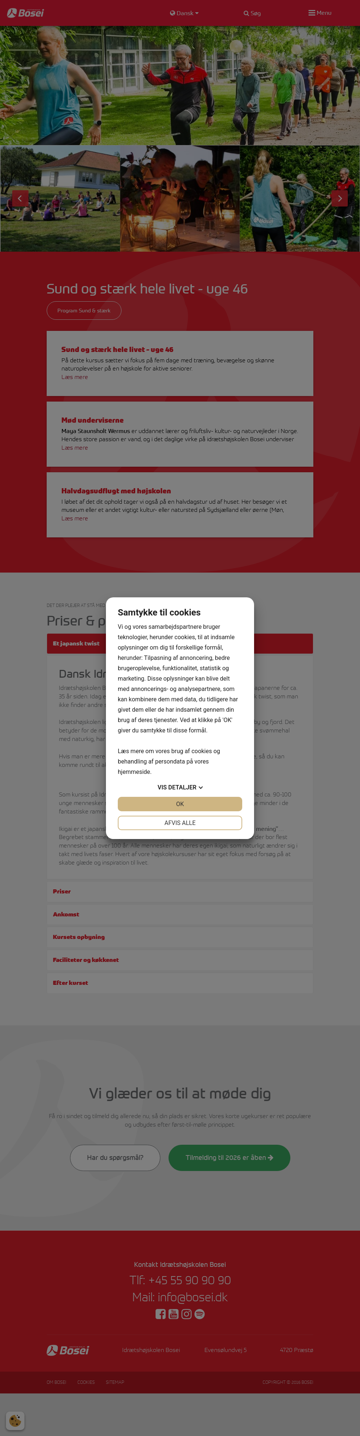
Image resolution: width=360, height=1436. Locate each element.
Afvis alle (180, 822)
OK (180, 804)
